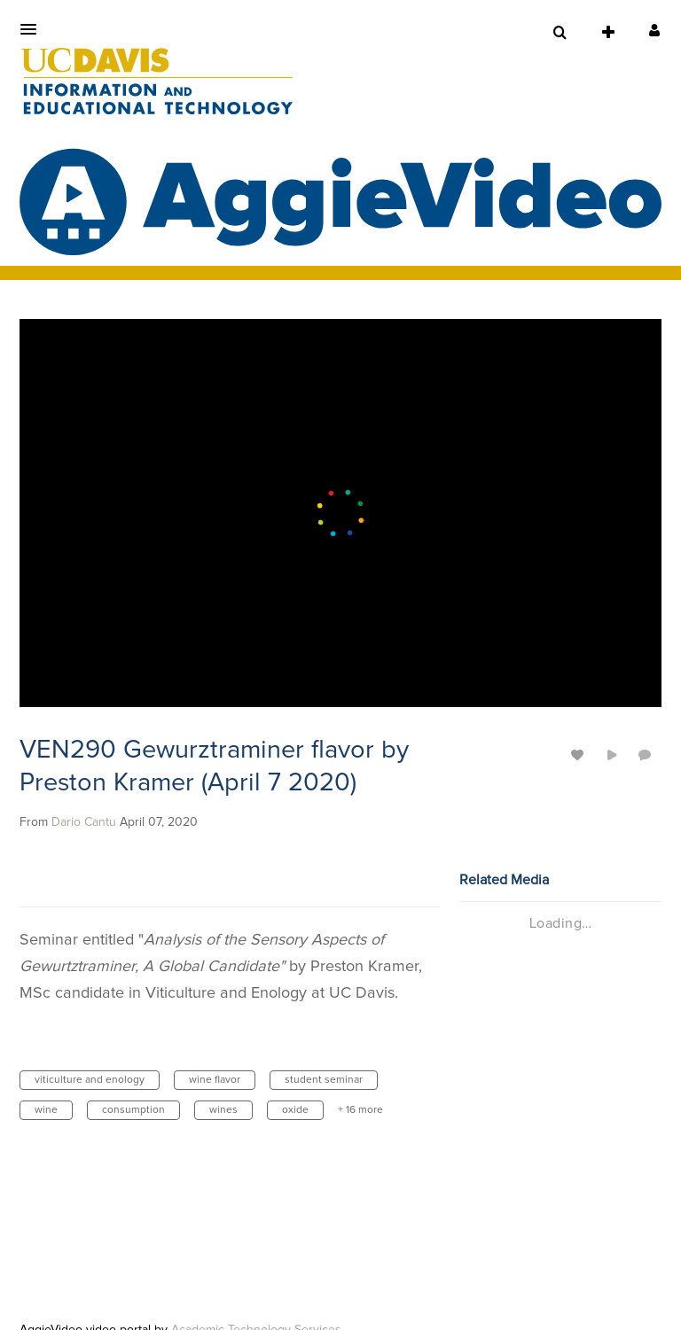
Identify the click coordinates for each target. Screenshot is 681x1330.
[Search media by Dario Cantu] (83, 822)
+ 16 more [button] (360, 1110)
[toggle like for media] (580, 754)
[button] (34, 29)
